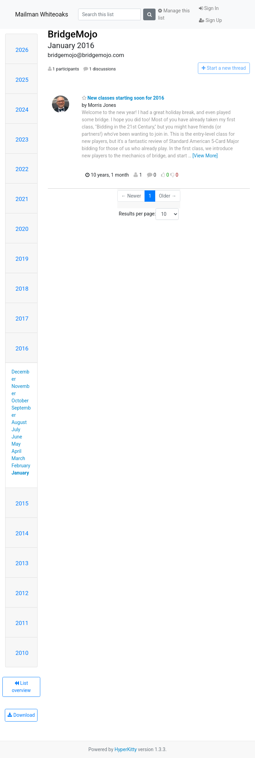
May (16, 444)
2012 (22, 593)
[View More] (204, 155)
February (21, 465)
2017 (22, 318)
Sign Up (210, 20)
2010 (22, 652)
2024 (22, 109)
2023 (22, 139)
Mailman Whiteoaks (41, 14)
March (18, 458)
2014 (22, 533)
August (19, 422)
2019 (22, 258)
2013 (22, 563)
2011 (22, 623)
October (20, 400)
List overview (21, 686)
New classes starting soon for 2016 (123, 98)
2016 (22, 348)
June (17, 436)
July (16, 429)
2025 (22, 79)
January (20, 473)
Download (21, 715)
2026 (22, 49)
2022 (22, 169)
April (17, 451)
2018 (22, 288)
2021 (22, 199)
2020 (22, 228)
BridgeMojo (73, 34)
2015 (22, 503)
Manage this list (174, 14)
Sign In (209, 8)
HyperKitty (126, 749)
